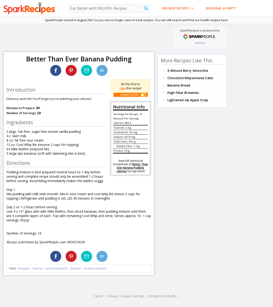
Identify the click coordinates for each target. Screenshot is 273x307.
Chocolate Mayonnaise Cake (190, 78)
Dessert (75, 268)
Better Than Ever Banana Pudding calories (132, 167)
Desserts (23, 268)
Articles (200, 43)
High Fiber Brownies (183, 92)
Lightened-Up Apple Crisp (187, 100)
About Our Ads (133, 296)
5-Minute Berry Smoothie (187, 70)
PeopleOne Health (162, 296)
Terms (98, 296)
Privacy (112, 296)
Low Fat (37, 268)
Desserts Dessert (95, 268)
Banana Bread (178, 85)
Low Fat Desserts (56, 268)
